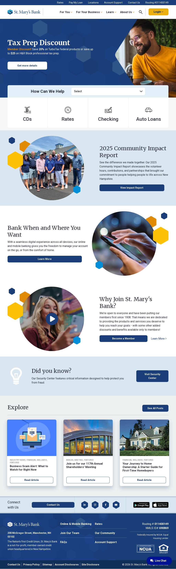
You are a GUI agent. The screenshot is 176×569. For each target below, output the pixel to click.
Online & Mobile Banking (75, 524)
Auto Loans (148, 119)
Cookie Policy (39, 523)
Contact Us (134, 2)
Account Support (113, 2)
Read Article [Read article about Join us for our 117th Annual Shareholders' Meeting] (88, 480)
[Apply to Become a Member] (117, 338)
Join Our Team (69, 533)
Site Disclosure (90, 564)
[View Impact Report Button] (117, 187)
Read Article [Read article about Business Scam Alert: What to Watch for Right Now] (32, 480)
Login (158, 11)
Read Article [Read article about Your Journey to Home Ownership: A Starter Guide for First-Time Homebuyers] (144, 480)
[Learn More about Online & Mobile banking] (20, 259)
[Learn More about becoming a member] (145, 339)
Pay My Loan (76, 2)
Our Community (105, 533)
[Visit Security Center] (151, 376)
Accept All (38, 534)
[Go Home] (25, 12)
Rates (60, 2)
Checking (108, 119)
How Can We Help (47, 91)
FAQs (63, 542)
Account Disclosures (67, 564)
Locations (93, 2)
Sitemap (47, 564)
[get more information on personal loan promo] (27, 65)
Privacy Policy (31, 564)
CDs (27, 119)
